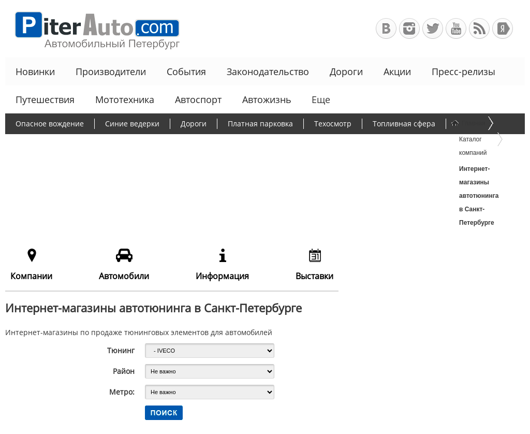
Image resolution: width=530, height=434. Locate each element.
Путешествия (45, 99)
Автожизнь (266, 99)
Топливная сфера (404, 123)
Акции (397, 71)
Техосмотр (332, 123)
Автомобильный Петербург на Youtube (456, 28)
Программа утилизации (370, 144)
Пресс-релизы (463, 71)
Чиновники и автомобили (62, 164)
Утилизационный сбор (265, 144)
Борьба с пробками (169, 144)
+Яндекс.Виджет (502, 28)
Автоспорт (198, 99)
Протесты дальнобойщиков (65, 144)
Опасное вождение (50, 123)
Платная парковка (260, 123)
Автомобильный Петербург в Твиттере (432, 28)
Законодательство (268, 71)
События (186, 71)
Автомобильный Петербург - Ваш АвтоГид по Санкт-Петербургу (92, 28)
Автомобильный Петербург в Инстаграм (409, 28)
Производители (111, 71)
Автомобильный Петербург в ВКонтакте (386, 28)
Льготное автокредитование (180, 164)
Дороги (346, 71)
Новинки (35, 71)
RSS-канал (479, 28)
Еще (320, 99)
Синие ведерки (132, 123)
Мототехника (124, 99)
